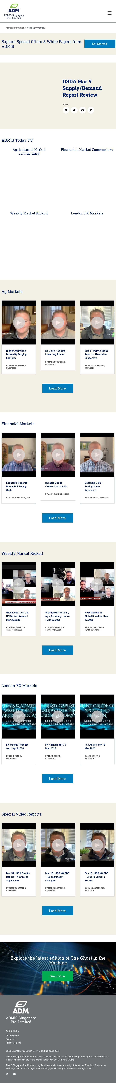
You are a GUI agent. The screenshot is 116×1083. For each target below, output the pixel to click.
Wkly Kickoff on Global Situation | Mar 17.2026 (97, 616)
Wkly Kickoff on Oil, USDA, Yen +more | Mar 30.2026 (17, 616)
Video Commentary (36, 28)
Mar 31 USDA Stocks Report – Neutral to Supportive (96, 354)
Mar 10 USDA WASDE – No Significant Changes (57, 877)
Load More (57, 388)
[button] (66, 110)
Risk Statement (13, 1043)
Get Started (99, 44)
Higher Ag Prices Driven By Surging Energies (16, 354)
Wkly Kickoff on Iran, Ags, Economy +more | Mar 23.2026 (57, 616)
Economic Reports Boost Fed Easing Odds (16, 486)
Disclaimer (11, 1039)
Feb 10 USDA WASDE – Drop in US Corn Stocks (96, 877)
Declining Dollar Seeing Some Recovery (94, 486)
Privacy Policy (12, 1035)
